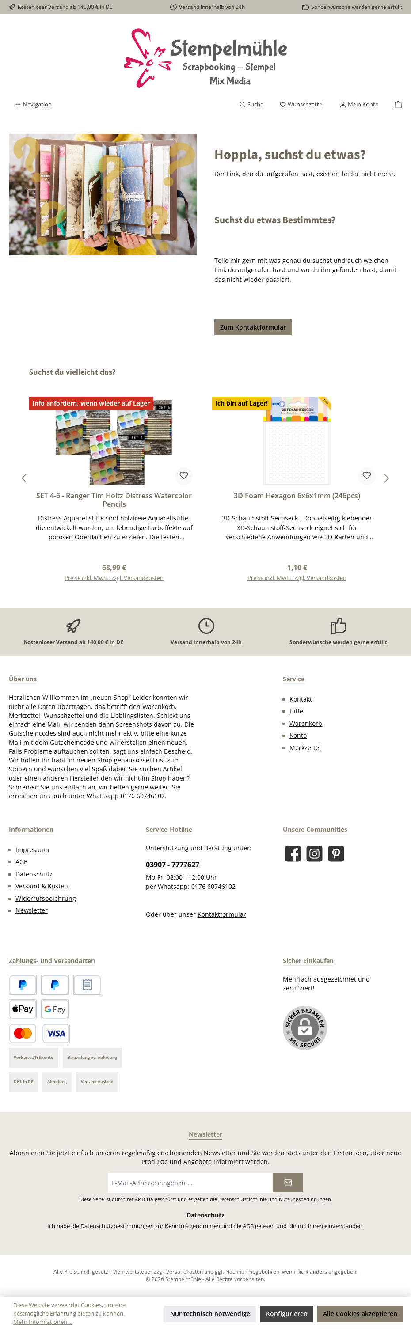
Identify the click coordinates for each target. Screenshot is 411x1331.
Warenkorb (305, 724)
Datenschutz (34, 874)
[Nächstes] (386, 478)
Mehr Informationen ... (42, 1322)
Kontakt (300, 699)
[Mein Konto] (359, 105)
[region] (205, 478)
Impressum (32, 850)
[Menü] (33, 105)
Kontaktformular (222, 914)
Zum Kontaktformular (253, 327)
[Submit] (287, 1183)
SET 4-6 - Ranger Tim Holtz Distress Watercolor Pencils (114, 500)
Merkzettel (305, 748)
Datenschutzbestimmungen (117, 1226)
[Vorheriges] (24, 478)
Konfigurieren (287, 1313)
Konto (298, 735)
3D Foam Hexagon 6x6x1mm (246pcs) (297, 496)
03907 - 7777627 (172, 864)
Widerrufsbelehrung (45, 899)
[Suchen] (251, 105)
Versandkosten (184, 1271)
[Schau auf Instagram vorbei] (314, 854)
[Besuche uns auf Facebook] (293, 854)
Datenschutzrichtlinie (242, 1199)
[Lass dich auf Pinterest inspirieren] (336, 854)
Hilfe (296, 711)
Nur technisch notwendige (210, 1313)
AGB (21, 862)
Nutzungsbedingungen (305, 1199)
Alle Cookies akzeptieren (360, 1313)
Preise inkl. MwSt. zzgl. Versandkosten (114, 578)
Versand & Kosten (41, 886)
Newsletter (31, 910)
